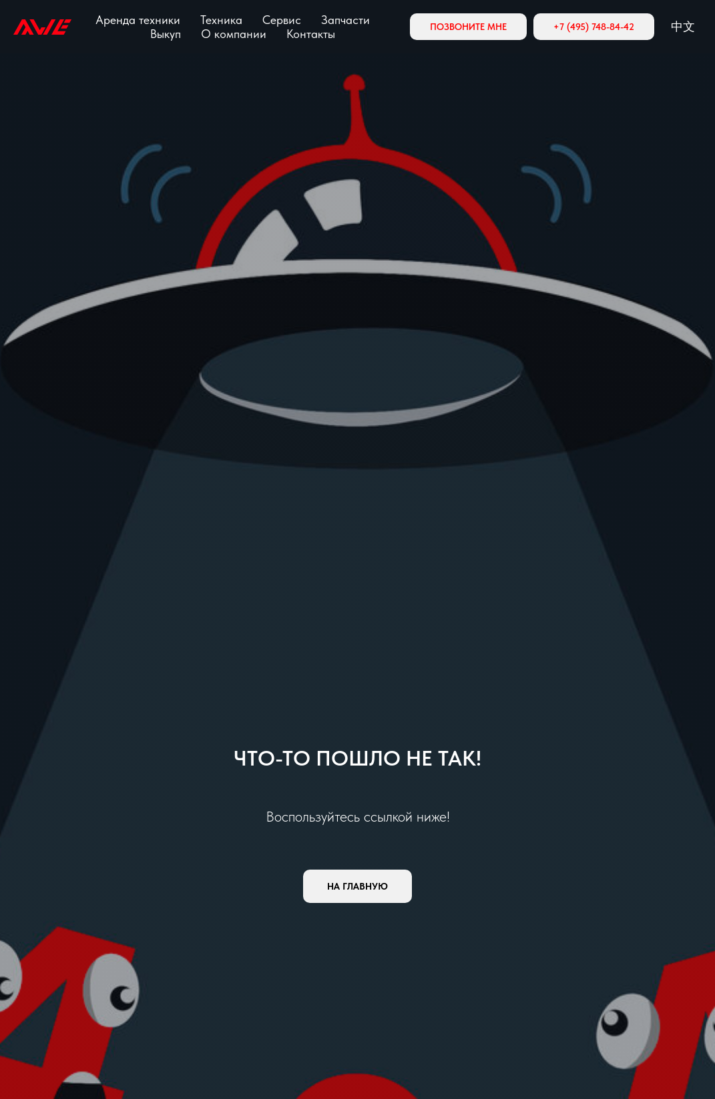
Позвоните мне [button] (468, 26)
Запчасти (345, 20)
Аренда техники (137, 20)
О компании (233, 34)
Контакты (310, 34)
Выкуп (165, 34)
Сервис (281, 20)
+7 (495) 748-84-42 (593, 26)
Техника (221, 20)
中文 (683, 26)
